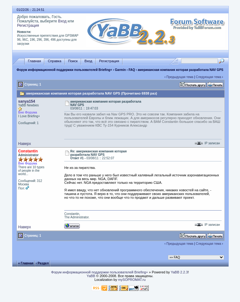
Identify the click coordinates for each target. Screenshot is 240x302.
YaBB (91, 276)
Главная (34, 61)
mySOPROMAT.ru (132, 279)
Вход (62, 21)
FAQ (132, 70)
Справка (54, 61)
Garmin (120, 70)
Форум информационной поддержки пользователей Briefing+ (64, 70)
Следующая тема (208, 77)
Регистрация (28, 25)
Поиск (73, 61)
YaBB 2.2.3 (179, 272)
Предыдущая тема (179, 77)
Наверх (24, 144)
